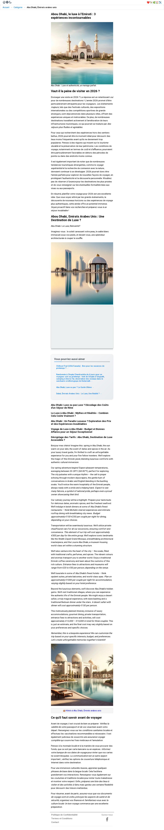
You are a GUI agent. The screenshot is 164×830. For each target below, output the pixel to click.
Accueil (6, 7)
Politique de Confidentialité (64, 815)
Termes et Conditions (61, 818)
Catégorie (18, 7)
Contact (55, 822)
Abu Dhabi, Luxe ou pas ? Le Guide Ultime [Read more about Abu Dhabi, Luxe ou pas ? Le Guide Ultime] (75, 387)
